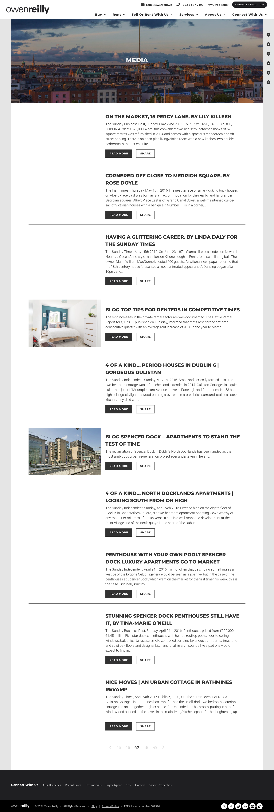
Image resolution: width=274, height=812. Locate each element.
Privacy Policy (110, 806)
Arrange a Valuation (249, 4)
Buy (98, 14)
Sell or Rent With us (150, 14)
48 (145, 747)
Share (145, 153)
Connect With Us (247, 14)
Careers (140, 785)
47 (136, 747)
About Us (213, 14)
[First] (105, 747)
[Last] (168, 747)
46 (127, 747)
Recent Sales (73, 785)
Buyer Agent (113, 785)
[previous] (110, 747)
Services (186, 14)
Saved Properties (160, 785)
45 (118, 747)
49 (155, 747)
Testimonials (93, 785)
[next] (163, 747)
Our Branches (52, 785)
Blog (94, 806)
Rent (117, 14)
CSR (128, 785)
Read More (118, 153)
